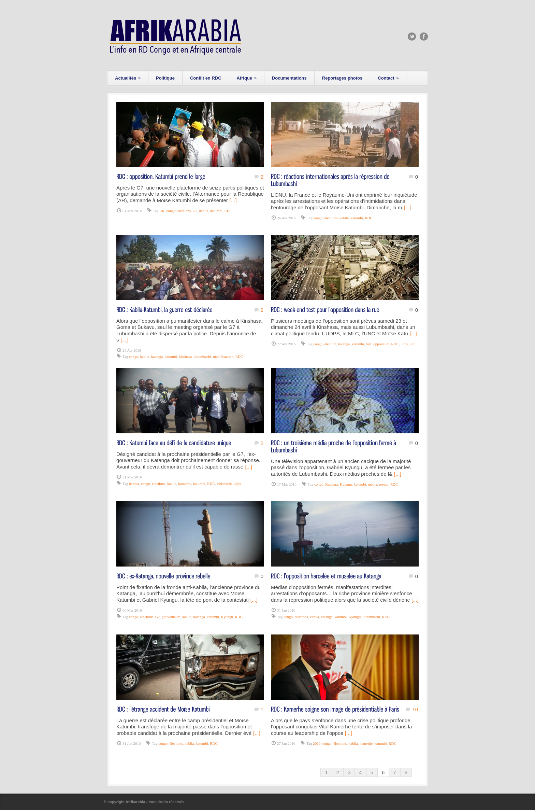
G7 (195, 211)
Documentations (289, 78)
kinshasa (185, 356)
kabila (203, 211)
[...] (233, 200)
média (372, 484)
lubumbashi (202, 356)
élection (330, 344)
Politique (165, 78)
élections (184, 211)
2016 (316, 743)
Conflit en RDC (205, 78)
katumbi (216, 211)
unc (412, 344)
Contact (388, 78)
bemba (134, 483)
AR (161, 211)
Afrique (247, 78)
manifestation (223, 356)
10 (415, 709)
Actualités (128, 78)
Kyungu (227, 617)
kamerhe (184, 483)
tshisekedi (224, 483)
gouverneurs (171, 617)
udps (404, 344)
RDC (228, 211)
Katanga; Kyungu (338, 484)
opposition (381, 344)
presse (384, 484)
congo (171, 211)
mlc (369, 344)
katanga (157, 356)
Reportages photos (342, 78)
